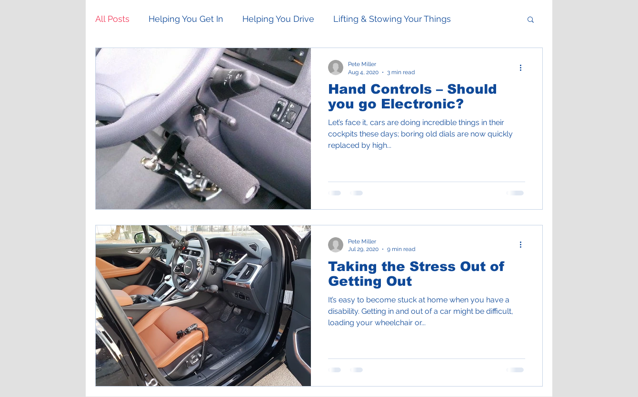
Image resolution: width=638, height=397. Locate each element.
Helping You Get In (186, 19)
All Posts (112, 19)
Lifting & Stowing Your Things (392, 19)
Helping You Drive (278, 19)
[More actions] (523, 67)
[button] (530, 20)
